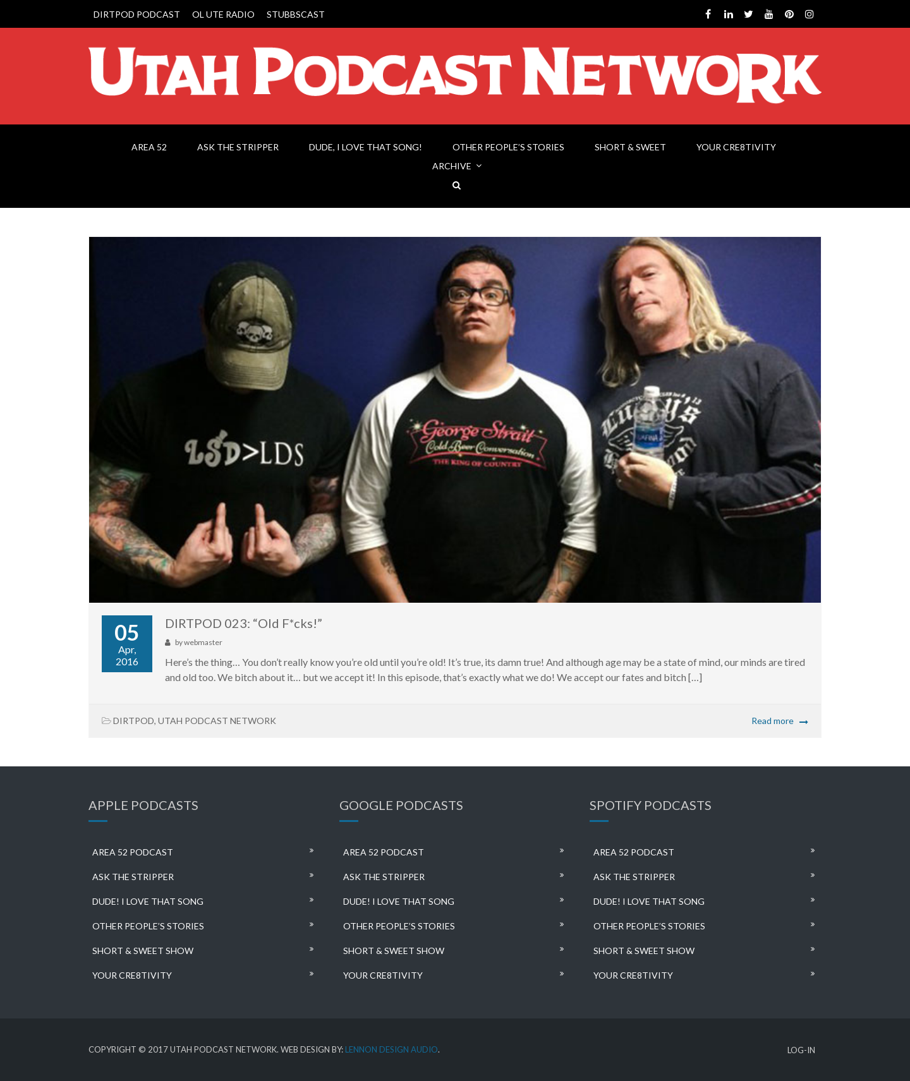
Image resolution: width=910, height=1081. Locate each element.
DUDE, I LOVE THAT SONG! (365, 147)
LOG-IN (801, 1050)
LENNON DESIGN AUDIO (391, 1049)
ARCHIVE (451, 165)
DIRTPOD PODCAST (137, 14)
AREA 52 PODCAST (132, 852)
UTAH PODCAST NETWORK (217, 720)
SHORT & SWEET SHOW (142, 950)
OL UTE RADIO (223, 14)
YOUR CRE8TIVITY (736, 147)
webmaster (203, 642)
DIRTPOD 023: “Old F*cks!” (243, 623)
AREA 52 (149, 147)
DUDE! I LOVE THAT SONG (147, 901)
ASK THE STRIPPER (238, 147)
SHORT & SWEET (630, 147)
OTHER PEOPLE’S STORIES (508, 147)
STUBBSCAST (296, 14)
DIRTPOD (133, 720)
